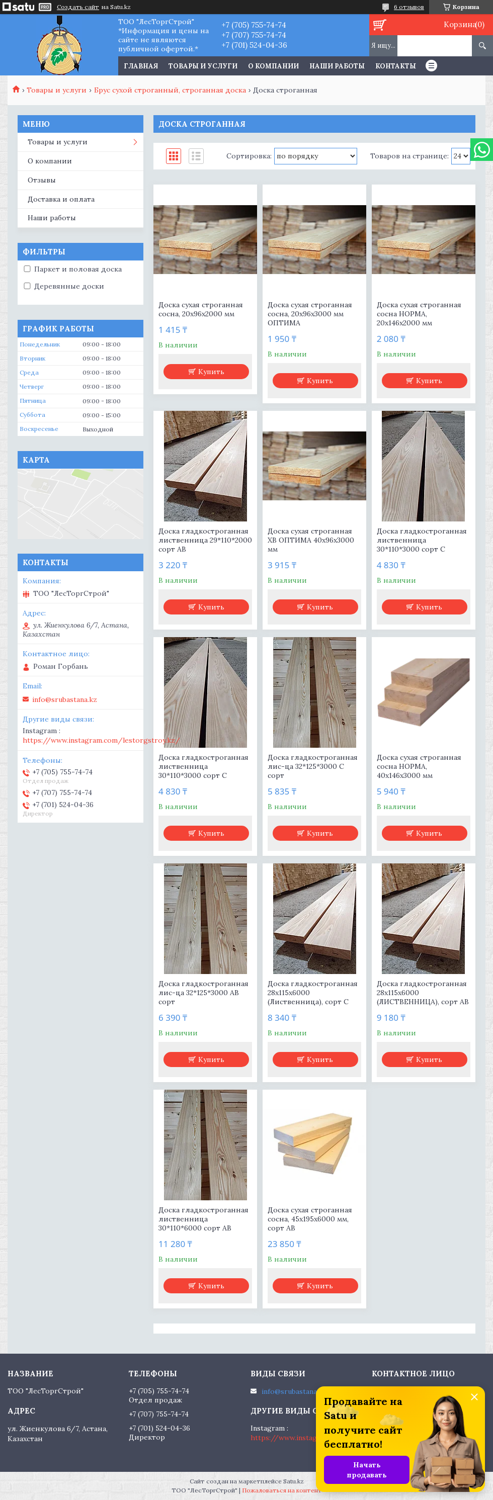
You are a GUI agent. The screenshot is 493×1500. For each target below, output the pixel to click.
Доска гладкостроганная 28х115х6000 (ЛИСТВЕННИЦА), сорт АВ (423, 992)
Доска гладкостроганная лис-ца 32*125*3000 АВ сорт (203, 992)
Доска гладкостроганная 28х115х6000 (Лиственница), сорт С (313, 992)
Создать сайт (78, 7)
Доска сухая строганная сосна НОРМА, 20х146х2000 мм (419, 313)
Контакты (395, 66)
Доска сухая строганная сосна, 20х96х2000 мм (200, 309)
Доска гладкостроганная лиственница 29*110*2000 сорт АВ (205, 540)
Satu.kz (293, 1481)
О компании (273, 66)
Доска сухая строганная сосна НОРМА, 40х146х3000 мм (419, 766)
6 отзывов (409, 7)
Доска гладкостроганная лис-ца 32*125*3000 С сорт (313, 766)
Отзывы (42, 180)
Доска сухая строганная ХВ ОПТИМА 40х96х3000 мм (311, 540)
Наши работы (337, 66)
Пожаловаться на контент (282, 1490)
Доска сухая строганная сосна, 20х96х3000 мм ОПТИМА (310, 313)
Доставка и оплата (61, 199)
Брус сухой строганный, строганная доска (170, 90)
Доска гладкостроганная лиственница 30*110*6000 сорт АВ (203, 1218)
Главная (141, 66)
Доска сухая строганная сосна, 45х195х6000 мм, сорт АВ (310, 1218)
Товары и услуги (203, 66)
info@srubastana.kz (64, 699)
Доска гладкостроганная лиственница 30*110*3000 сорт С (422, 540)
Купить (211, 371)
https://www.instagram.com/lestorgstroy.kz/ (101, 740)
